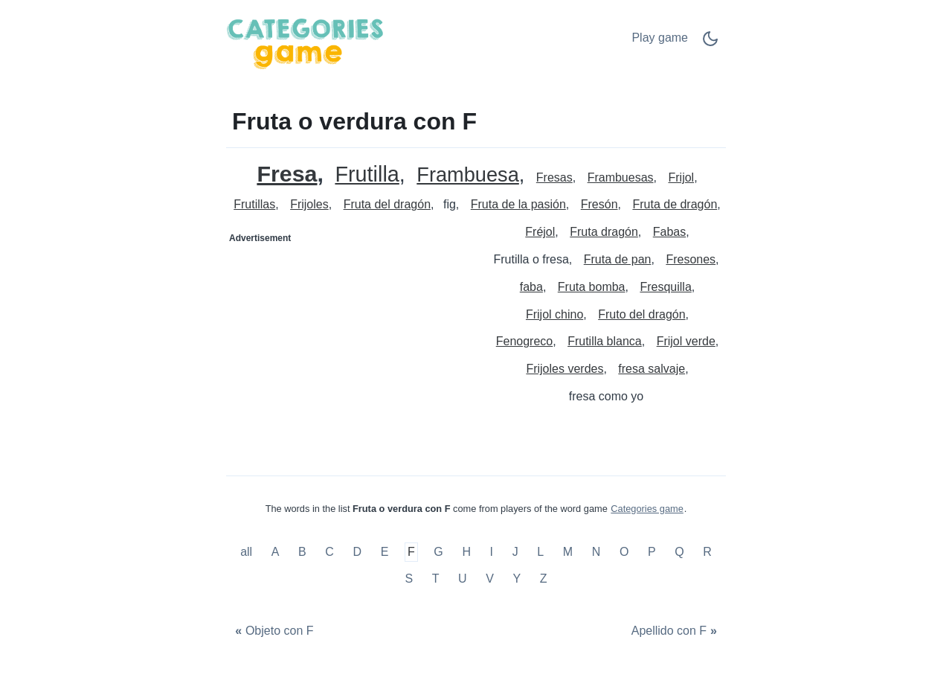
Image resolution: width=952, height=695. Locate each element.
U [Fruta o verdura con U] (462, 578)
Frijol (681, 177)
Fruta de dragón (674, 204)
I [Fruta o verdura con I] (491, 552)
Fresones (690, 259)
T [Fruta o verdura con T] (436, 578)
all (247, 552)
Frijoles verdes (564, 368)
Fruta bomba (591, 287)
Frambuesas (621, 177)
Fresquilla (665, 287)
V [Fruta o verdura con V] (490, 578)
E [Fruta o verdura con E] (385, 552)
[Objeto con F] (272, 631)
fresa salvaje (651, 368)
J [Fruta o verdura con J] (515, 552)
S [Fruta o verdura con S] (409, 578)
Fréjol (540, 231)
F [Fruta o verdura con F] (411, 552)
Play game (659, 37)
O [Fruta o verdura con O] (624, 552)
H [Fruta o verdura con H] (466, 552)
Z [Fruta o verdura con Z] (543, 578)
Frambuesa (467, 175)
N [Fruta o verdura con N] (596, 552)
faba (531, 287)
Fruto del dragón (641, 314)
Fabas (669, 231)
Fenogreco (524, 341)
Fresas (554, 177)
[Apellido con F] (675, 631)
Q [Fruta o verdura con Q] (679, 552)
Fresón (599, 204)
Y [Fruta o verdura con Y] (517, 578)
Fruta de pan (618, 259)
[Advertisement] (352, 343)
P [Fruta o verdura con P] (652, 552)
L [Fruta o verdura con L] (540, 552)
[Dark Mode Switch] (710, 43)
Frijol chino (554, 314)
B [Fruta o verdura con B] (302, 552)
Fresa (287, 174)
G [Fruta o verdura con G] (438, 552)
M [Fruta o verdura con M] (568, 552)
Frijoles (309, 204)
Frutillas (254, 204)
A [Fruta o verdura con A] (275, 552)
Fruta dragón (604, 231)
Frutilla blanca (604, 341)
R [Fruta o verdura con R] (707, 552)
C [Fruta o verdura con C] (329, 552)
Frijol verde (686, 341)
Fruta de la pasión (518, 204)
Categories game (647, 508)
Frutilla (367, 174)
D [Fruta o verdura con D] (357, 552)
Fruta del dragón (387, 204)
